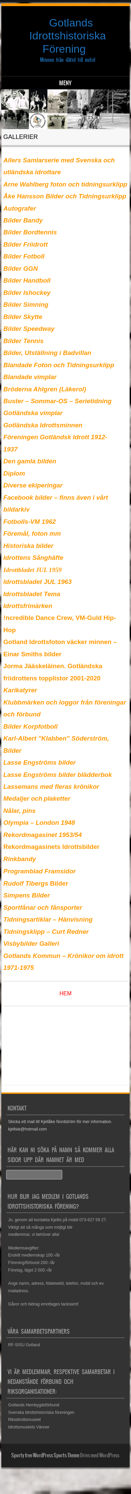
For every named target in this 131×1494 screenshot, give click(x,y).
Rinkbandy (19, 858)
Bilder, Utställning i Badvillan (47, 352)
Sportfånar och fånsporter (42, 907)
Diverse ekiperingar (33, 485)
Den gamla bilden (29, 461)
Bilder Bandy (23, 220)
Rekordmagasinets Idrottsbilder (51, 846)
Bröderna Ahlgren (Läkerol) (44, 389)
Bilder (35, 883)
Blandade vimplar (30, 376)
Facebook (18, 497)
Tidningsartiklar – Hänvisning (48, 919)
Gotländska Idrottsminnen (42, 425)
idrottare (48, 172)
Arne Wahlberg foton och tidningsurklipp (65, 184)
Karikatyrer (20, 690)
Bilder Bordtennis (30, 232)
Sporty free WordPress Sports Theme (45, 1455)
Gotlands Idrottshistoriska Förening (67, 36)
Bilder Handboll (27, 280)
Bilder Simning (26, 304)
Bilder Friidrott (25, 244)
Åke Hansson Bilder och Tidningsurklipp (64, 196)
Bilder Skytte (22, 316)
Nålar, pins (19, 810)
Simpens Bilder (26, 895)
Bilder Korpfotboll (30, 726)
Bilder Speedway (28, 328)
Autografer (19, 208)
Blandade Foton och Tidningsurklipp (58, 365)
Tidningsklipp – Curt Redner (46, 931)
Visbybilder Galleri (31, 943)
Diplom (14, 473)
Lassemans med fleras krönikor (51, 786)
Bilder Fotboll (23, 256)
